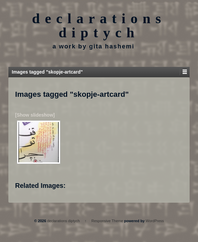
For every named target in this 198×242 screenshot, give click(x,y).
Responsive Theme (107, 221)
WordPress (155, 221)
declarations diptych (99, 25)
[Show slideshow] (35, 115)
